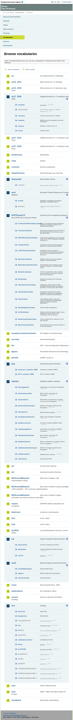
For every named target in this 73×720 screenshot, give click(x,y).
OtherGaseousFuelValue (27, 285)
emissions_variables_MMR (28, 370)
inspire (14, 504)
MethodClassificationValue (28, 265)
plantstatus (22, 549)
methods (21, 120)
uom (13, 686)
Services (6, 41)
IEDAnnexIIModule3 (20, 487)
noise (13, 585)
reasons (21, 126)
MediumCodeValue (25, 259)
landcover (16, 512)
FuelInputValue (23, 245)
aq (12, 76)
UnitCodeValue (23, 312)
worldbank (16, 700)
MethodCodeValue (24, 272)
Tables (5, 25)
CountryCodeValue (25, 230)
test (13, 606)
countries (21, 116)
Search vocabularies (13, 69)
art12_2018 (16, 88)
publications (17, 591)
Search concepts (30, 69)
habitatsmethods (24, 441)
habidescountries (24, 423)
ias (12, 466)
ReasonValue (23, 299)
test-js (20, 644)
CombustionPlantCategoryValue (29, 223)
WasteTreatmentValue (26, 325)
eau (19, 625)
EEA (13, 2)
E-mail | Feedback (9, 713)
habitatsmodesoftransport (27, 448)
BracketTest (22, 616)
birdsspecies (22, 412)
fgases (14, 352)
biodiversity (16, 155)
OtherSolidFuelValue (25, 292)
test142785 (22, 649)
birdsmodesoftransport (26, 406)
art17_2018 (16, 146)
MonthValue (22, 279)
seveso (14, 597)
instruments (22, 459)
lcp (12, 539)
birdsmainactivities (25, 393)
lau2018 (15, 530)
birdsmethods (23, 400)
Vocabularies (8, 37)
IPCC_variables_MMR (26, 374)
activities (21, 105)
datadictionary (18, 173)
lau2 (13, 524)
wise (13, 692)
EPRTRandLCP (18, 215)
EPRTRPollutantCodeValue (28, 238)
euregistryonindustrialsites (23, 333)
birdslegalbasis (23, 387)
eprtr (13, 192)
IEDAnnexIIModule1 (20, 478)
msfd (13, 563)
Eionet (12, 12)
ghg (13, 364)
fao (12, 345)
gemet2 (14, 358)
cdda (13, 161)
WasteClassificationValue (27, 319)
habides (15, 381)
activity (20, 201)
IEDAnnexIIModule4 (20, 495)
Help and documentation (12, 17)
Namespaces (8, 45)
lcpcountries (22, 545)
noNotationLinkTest (25, 640)
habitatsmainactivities (26, 435)
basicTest (21, 611)
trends (20, 131)
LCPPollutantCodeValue (27, 250)
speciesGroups (23, 578)
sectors (21, 555)
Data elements (8, 29)
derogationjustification (26, 417)
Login (55, 2)
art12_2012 (16, 82)
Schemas (6, 33)
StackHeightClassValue (26, 307)
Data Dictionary (19, 12)
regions (21, 573)
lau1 (13, 518)
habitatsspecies (24, 454)
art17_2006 (16, 97)
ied (12, 472)
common (15, 167)
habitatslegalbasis (24, 429)
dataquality (16, 179)
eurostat (15, 339)
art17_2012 (16, 138)
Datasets (6, 21)
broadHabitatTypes (25, 569)
